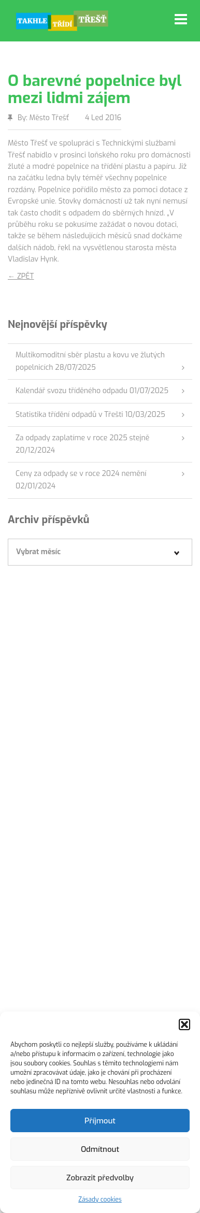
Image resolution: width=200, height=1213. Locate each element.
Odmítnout (100, 1149)
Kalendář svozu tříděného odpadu (71, 391)
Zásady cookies (100, 1199)
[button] (184, 1024)
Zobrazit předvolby (100, 1178)
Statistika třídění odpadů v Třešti (69, 415)
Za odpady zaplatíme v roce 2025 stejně (82, 438)
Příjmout (100, 1121)
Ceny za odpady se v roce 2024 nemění (81, 474)
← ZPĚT (21, 276)
